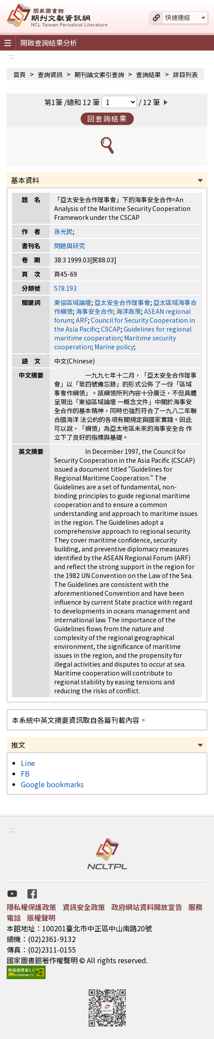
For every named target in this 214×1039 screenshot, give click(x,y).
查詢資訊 (50, 74)
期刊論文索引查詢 (99, 74)
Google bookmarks (52, 784)
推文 (18, 744)
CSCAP (111, 328)
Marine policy (114, 346)
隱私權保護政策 (31, 907)
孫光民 (63, 231)
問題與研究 (69, 245)
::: (11, 56)
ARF (82, 320)
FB (25, 773)
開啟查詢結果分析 (48, 42)
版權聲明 (41, 917)
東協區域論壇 (72, 302)
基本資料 (25, 180)
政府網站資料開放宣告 (146, 907)
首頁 (19, 74)
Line (28, 763)
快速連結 (177, 17)
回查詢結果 (107, 118)
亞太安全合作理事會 (122, 302)
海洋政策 (128, 311)
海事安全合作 (94, 311)
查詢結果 (148, 74)
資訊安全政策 (83, 907)
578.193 (65, 288)
